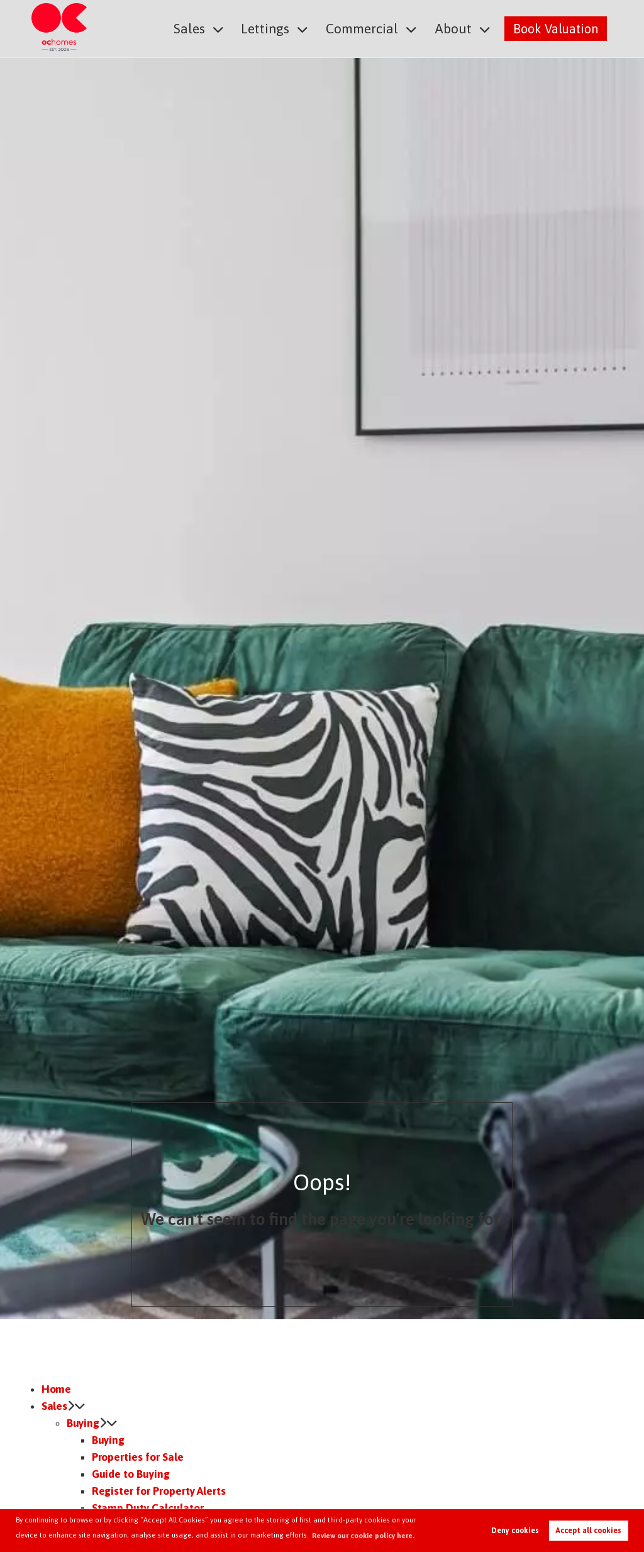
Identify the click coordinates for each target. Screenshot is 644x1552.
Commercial (367, 28)
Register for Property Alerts (159, 1491)
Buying (83, 1423)
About (455, 28)
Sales (201, 28)
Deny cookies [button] (515, 1530)
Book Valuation (555, 28)
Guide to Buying (131, 1474)
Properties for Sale (138, 1457)
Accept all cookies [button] (588, 1530)
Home (57, 1389)
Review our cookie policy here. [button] (363, 1535)
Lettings (274, 28)
